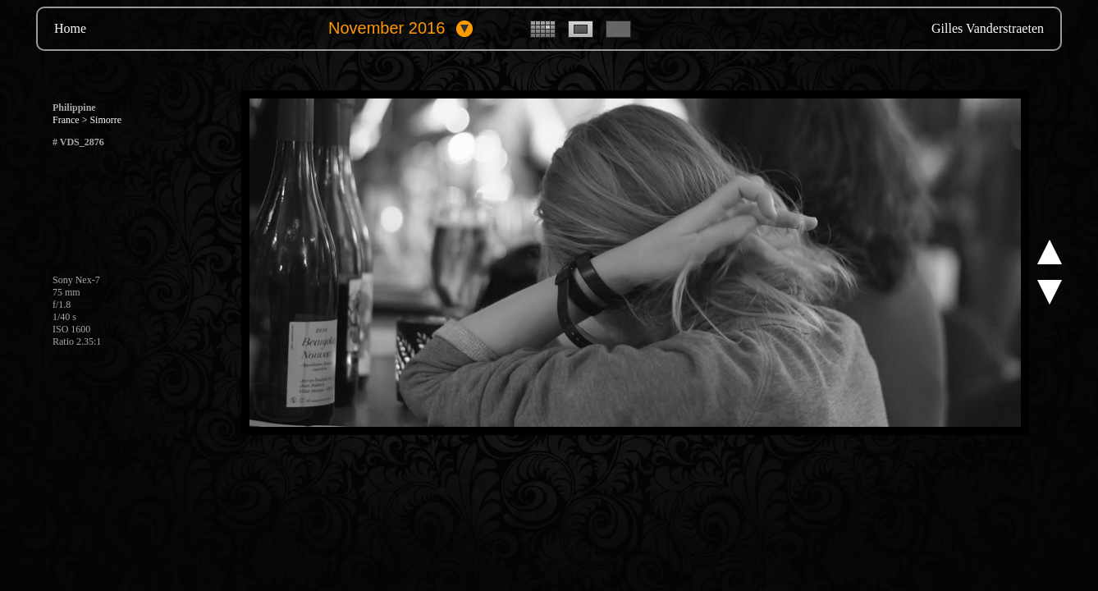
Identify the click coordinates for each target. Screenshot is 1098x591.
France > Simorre (87, 120)
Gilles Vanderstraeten (987, 28)
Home (70, 28)
